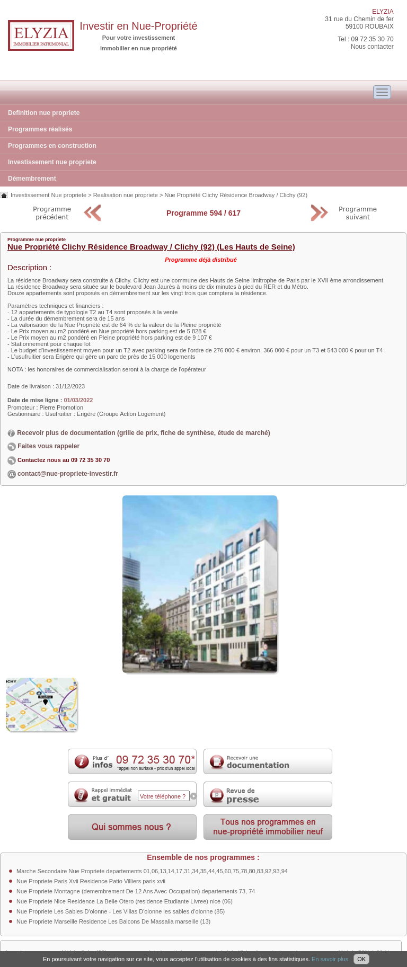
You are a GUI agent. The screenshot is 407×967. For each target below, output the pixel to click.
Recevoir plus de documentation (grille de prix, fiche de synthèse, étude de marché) (138, 433)
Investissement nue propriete (52, 162)
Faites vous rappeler (43, 446)
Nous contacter (372, 46)
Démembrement (32, 178)
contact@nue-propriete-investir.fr (67, 473)
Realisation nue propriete (125, 195)
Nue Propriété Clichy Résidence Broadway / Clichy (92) (235, 195)
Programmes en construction (52, 145)
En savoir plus (330, 959)
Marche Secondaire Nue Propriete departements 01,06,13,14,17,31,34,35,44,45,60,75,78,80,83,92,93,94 (152, 871)
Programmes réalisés (40, 129)
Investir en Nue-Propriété (138, 26)
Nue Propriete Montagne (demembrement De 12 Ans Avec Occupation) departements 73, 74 (135, 891)
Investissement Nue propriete (48, 195)
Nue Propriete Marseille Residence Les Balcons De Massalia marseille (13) (113, 921)
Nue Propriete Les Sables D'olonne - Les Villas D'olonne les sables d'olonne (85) (120, 911)
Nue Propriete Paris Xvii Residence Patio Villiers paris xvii (90, 881)
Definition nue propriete (43, 113)
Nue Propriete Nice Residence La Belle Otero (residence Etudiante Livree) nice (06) (124, 901)
